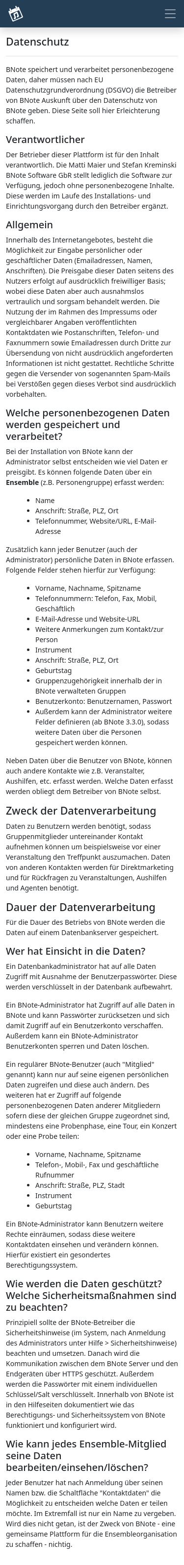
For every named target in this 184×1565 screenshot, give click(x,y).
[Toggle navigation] (170, 14)
